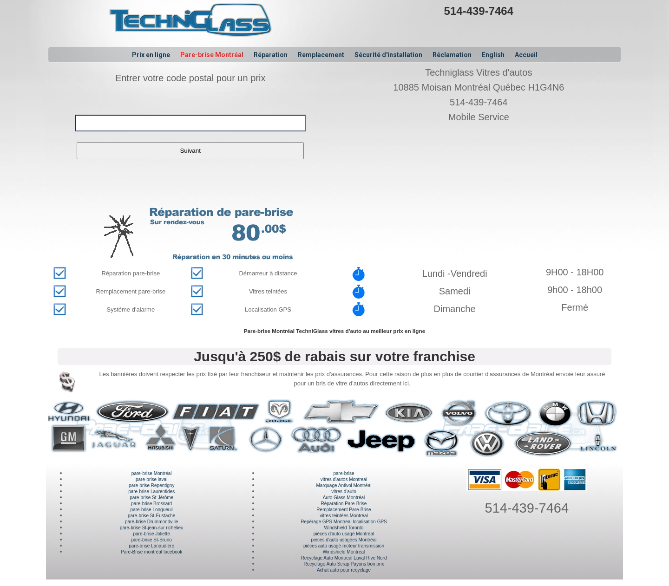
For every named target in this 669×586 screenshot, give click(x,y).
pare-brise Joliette (151, 533)
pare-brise (343, 473)
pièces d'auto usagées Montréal (344, 539)
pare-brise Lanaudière (151, 545)
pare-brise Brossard (151, 503)
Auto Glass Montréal (344, 497)
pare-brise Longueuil (152, 509)
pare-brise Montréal (151, 473)
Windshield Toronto (344, 527)
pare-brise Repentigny (151, 485)
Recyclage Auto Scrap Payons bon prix (344, 563)
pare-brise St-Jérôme (151, 497)
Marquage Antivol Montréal (343, 485)
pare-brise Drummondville (151, 521)
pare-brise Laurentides (151, 491)
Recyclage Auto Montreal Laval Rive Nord (344, 557)
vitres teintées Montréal (343, 515)
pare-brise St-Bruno (151, 539)
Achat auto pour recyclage (344, 570)
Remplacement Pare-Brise (343, 509)
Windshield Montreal (344, 551)
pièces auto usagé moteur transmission (343, 545)
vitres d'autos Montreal (344, 479)
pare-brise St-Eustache (151, 515)
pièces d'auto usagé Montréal (344, 533)
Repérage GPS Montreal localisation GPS (344, 521)
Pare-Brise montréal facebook (151, 551)
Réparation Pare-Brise (344, 503)
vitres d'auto (343, 491)
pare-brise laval (151, 479)
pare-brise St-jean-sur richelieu (152, 527)
